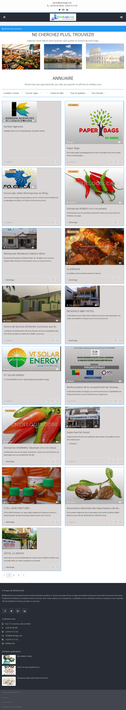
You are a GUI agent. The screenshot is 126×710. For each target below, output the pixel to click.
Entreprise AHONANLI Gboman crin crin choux (30, 447)
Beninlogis (73, 222)
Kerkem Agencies (13, 126)
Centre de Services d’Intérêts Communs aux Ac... (31, 326)
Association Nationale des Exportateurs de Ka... (93, 508)
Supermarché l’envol (78, 432)
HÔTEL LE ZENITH (14, 553)
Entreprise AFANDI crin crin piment (87, 208)
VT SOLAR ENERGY (14, 375)
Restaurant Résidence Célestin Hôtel (24, 253)
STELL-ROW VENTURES (17, 508)
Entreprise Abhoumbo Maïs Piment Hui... (33, 678)
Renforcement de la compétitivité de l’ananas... (93, 387)
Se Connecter (7, 702)
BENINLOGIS (10, 643)
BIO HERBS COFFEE (24, 656)
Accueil (4, 698)
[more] (43, 200)
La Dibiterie (73, 269)
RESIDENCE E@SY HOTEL (80, 311)
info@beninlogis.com (13, 635)
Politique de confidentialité (12, 707)
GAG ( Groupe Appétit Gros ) (28, 667)
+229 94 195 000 (11, 628)
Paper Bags (73, 148)
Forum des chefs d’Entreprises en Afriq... (26, 193)
